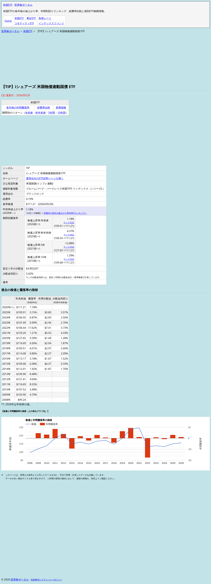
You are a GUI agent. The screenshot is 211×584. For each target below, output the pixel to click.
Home (8, 21)
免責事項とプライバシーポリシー (46, 579)
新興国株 (61, 107)
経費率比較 (43, 107)
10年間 (61, 112)
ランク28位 (68, 234)
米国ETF (7, 5)
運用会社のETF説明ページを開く (45, 178)
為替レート (45, 18)
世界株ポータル (23, 5)
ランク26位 (68, 259)
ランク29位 (68, 246)
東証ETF (31, 18)
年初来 (29, 112)
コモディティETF (24, 23)
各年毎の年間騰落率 (17, 107)
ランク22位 (68, 222)
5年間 (51, 112)
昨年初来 (40, 112)
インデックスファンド (51, 23)
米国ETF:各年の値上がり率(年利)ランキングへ (65, 213)
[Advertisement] (97, 58)
